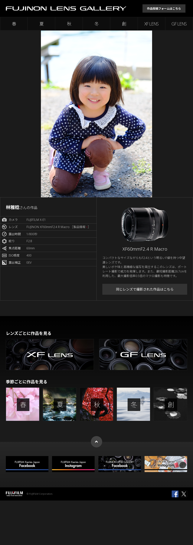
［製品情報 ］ (80, 227)
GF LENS (179, 24)
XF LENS (151, 24)
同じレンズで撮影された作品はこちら (145, 289)
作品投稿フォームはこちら (164, 8)
